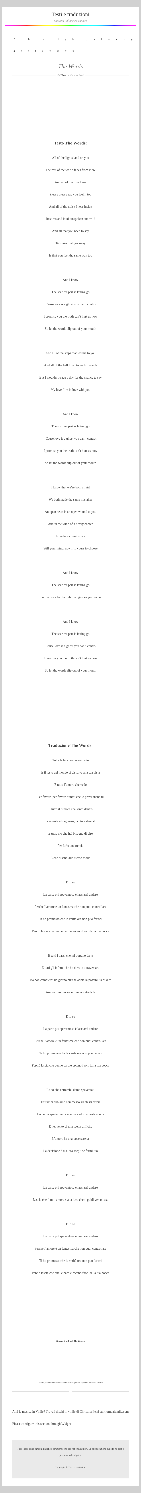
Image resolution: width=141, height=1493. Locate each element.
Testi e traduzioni (70, 14)
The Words (70, 66)
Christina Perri (77, 75)
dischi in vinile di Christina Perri (78, 1411)
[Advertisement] (70, 109)
